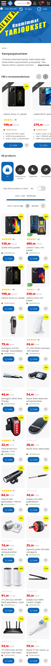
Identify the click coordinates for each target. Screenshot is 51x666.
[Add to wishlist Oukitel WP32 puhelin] (20, 258)
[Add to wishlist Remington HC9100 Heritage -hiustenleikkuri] (20, 359)
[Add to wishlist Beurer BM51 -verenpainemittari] (20, 560)
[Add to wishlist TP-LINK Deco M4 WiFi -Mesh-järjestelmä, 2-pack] (20, 610)
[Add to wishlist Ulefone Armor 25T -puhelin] (45, 308)
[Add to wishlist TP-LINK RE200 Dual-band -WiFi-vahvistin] (45, 359)
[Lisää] (13, 146)
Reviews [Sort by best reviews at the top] (38, 205)
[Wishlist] (41, 3)
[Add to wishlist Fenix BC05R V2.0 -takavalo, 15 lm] (20, 459)
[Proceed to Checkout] (48, 3)
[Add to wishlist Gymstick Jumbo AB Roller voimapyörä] (45, 560)
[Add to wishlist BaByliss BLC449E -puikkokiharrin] (45, 509)
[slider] (6, 200)
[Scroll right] (45, 76)
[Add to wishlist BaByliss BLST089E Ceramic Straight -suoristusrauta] (45, 610)
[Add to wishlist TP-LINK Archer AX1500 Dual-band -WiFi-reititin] (20, 660)
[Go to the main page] (4, 48)
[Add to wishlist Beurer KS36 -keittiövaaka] (45, 459)
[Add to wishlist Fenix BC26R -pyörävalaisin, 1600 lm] (20, 509)
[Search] (23, 3)
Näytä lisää (41, 65)
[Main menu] (3, 3)
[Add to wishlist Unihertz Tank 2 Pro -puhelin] (45, 258)
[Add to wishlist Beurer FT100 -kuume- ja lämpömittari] (45, 660)
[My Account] (34, 3)
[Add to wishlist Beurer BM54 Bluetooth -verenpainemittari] (45, 409)
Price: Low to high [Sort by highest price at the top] (18, 205)
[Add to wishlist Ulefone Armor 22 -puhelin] (26, 145)
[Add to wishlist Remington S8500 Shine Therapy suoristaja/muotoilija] (20, 409)
